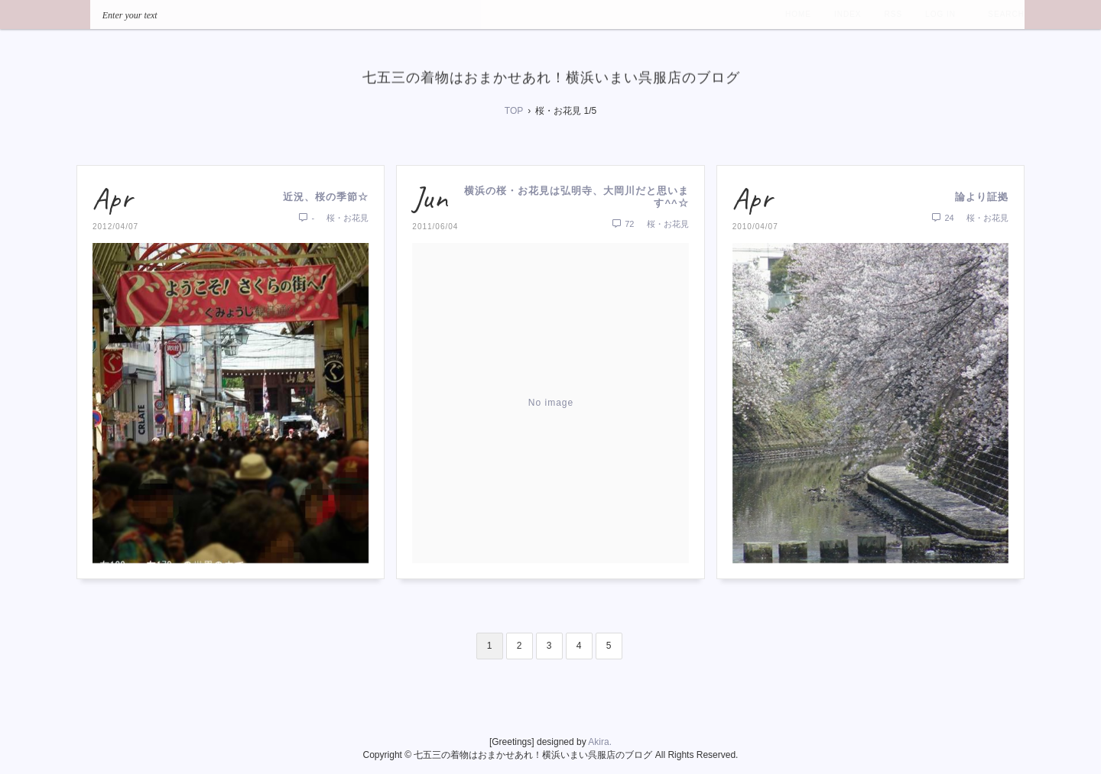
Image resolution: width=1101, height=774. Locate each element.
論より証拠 (981, 196)
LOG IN (940, 14)
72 (623, 223)
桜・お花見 (347, 217)
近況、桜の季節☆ (326, 196)
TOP (514, 110)
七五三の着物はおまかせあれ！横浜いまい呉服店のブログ (551, 77)
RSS (894, 14)
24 (943, 217)
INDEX (848, 14)
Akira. (600, 742)
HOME (798, 14)
